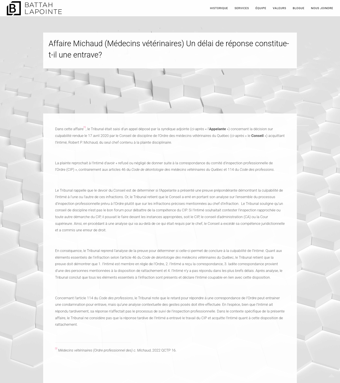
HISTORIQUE (219, 8)
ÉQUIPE (260, 8)
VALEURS (279, 8)
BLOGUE (298, 8)
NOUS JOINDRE (322, 8)
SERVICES (242, 8)
